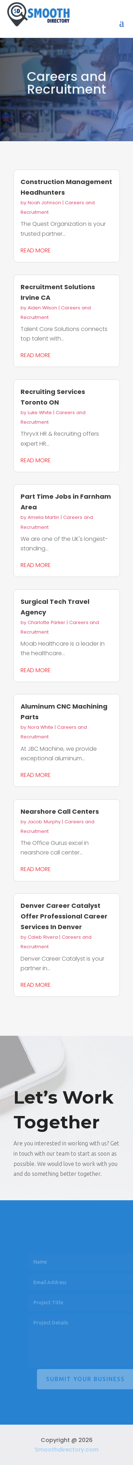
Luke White (40, 412)
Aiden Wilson (42, 307)
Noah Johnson (44, 202)
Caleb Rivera (43, 937)
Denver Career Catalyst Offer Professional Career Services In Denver (64, 916)
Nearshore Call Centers (60, 811)
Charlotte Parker (46, 622)
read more (36, 250)
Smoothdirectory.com (67, 1450)
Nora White (40, 727)
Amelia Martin (43, 517)
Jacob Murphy (44, 821)
